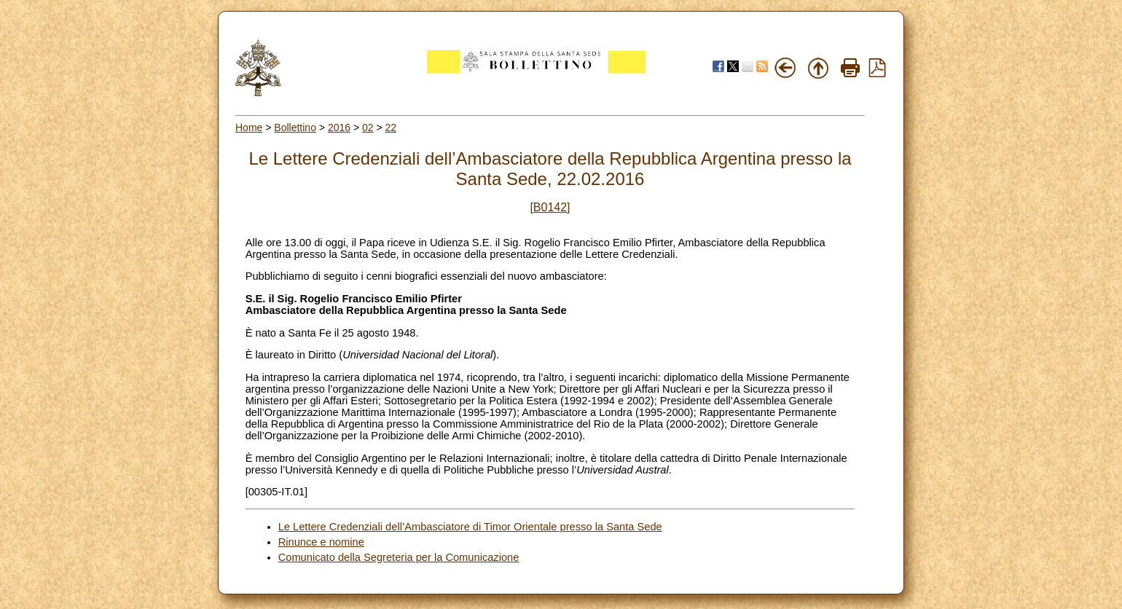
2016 (339, 127)
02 (368, 127)
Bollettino (295, 127)
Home (248, 127)
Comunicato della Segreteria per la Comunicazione (398, 557)
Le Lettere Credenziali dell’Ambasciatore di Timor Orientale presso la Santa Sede (470, 527)
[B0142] (550, 207)
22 (391, 127)
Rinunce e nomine (321, 542)
